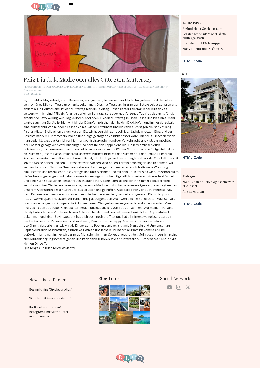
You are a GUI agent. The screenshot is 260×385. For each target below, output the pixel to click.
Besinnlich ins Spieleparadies (202, 28)
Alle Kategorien (193, 191)
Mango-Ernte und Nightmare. (203, 49)
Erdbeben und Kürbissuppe (201, 43)
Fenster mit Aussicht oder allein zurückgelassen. (204, 36)
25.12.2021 (36, 93)
